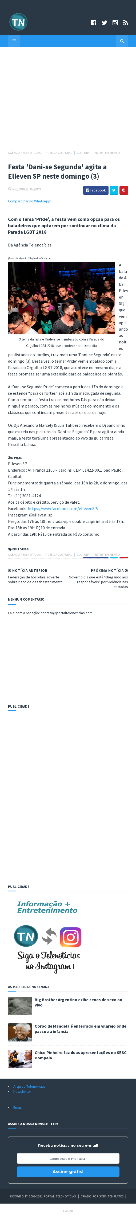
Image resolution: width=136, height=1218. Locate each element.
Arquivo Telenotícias (29, 1086)
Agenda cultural (59, 153)
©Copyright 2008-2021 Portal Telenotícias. (43, 1196)
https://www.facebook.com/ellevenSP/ (63, 508)
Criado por (90, 1196)
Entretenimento (107, 153)
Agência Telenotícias (24, 153)
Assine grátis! (68, 1171)
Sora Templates (111, 1196)
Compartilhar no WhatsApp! (29, 201)
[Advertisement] (68, 101)
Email (17, 1107)
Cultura (83, 153)
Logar (68, 1211)
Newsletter (22, 1091)
